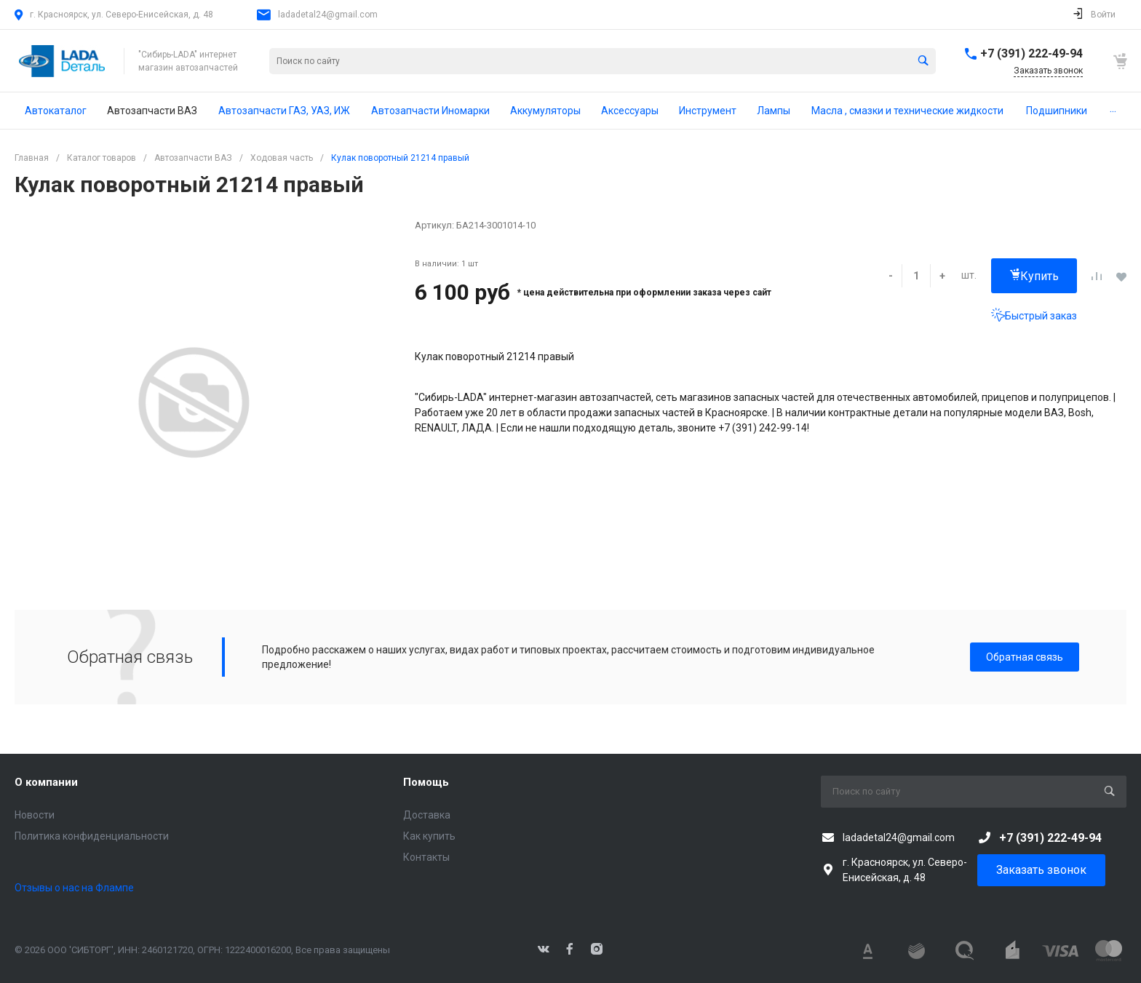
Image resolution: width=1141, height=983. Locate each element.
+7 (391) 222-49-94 (1031, 53)
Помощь (426, 782)
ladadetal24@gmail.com (328, 14)
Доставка (426, 815)
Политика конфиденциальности (92, 836)
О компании (46, 782)
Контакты (426, 857)
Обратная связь (1024, 657)
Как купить (429, 836)
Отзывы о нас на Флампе (74, 888)
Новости (35, 815)
